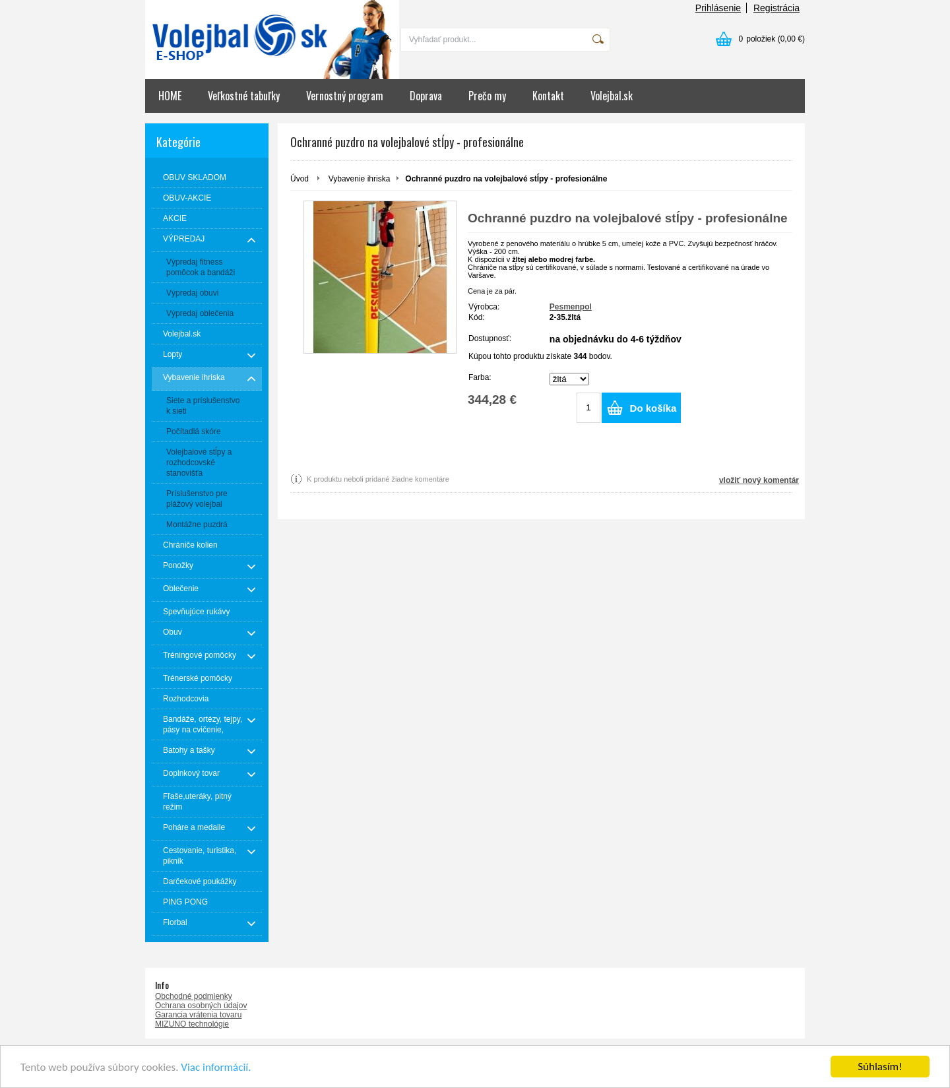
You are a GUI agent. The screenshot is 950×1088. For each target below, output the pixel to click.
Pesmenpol (571, 306)
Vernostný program (344, 96)
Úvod (299, 178)
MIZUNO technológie (192, 1024)
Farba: (479, 377)
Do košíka (653, 408)
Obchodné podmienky (193, 996)
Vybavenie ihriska (360, 178)
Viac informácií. (216, 1067)
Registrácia (776, 8)
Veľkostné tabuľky (244, 96)
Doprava (426, 96)
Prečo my (487, 96)
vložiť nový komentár (759, 480)
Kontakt (548, 96)
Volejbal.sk (611, 96)
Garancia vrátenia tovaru (198, 1014)
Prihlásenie (718, 8)
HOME (169, 96)
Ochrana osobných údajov (201, 1005)
